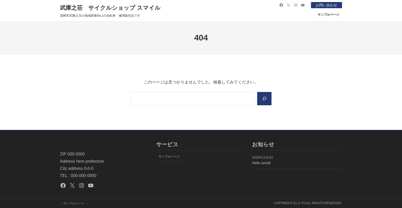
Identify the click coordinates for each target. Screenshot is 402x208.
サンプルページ (328, 14)
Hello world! (261, 163)
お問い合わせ (326, 5)
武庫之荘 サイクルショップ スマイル (110, 8)
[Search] (264, 98)
